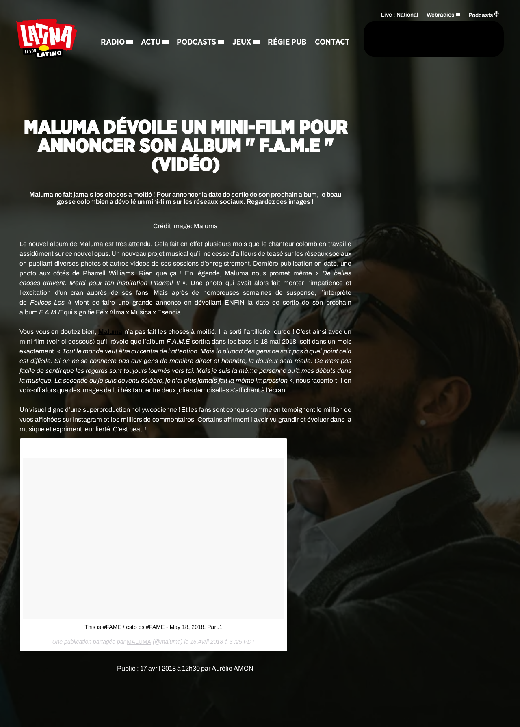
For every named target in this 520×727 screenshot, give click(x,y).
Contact (119, 57)
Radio (114, 28)
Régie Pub (288, 28)
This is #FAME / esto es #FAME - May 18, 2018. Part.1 (153, 627)
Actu (152, 28)
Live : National (399, 14)
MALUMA (139, 641)
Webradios (441, 14)
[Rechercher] (328, 39)
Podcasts (197, 28)
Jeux (243, 28)
